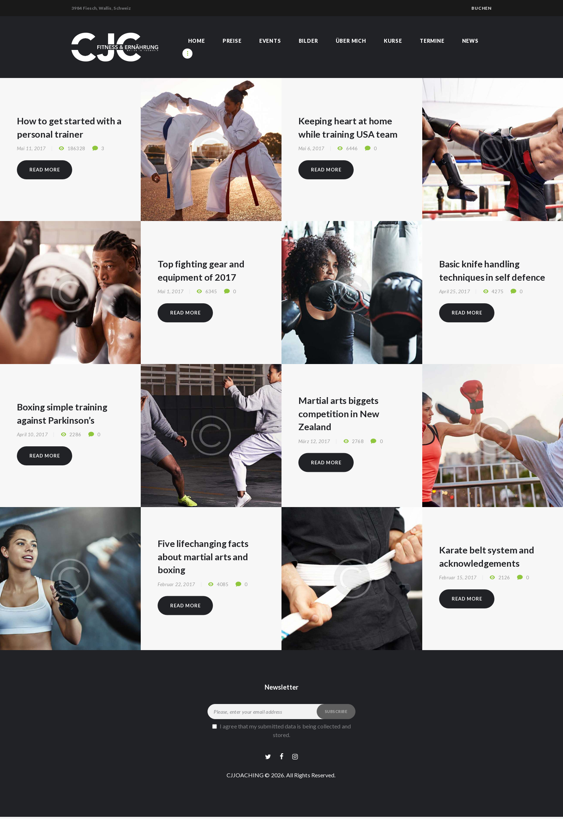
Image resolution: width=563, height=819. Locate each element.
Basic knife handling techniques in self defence (492, 270)
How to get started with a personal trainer (69, 127)
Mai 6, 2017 (311, 149)
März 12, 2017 (314, 441)
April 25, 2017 (454, 292)
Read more (44, 169)
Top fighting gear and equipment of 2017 (201, 270)
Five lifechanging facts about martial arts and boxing (203, 556)
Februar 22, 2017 (176, 584)
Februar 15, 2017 (457, 578)
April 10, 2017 (32, 435)
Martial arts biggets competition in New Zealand (338, 413)
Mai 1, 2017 (170, 292)
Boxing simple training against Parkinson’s (62, 413)
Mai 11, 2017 (31, 149)
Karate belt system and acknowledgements (486, 556)
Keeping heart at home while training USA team (347, 127)
